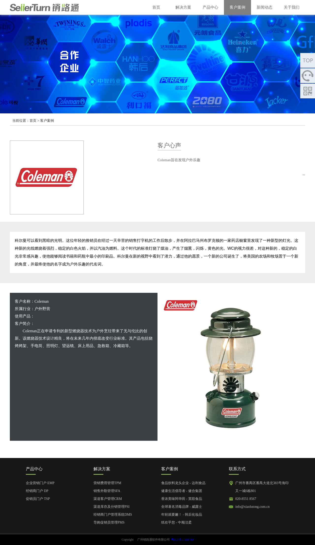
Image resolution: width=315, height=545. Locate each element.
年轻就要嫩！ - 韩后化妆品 (181, 514)
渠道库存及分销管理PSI (111, 507)
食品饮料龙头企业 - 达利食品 (183, 483)
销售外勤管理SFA (107, 491)
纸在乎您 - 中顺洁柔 (176, 522)
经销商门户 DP (37, 491)
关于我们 (291, 7)
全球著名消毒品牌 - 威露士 (181, 507)
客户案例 (237, 7)
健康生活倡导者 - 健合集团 (181, 491)
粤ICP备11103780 (182, 539)
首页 (156, 7)
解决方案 (183, 7)
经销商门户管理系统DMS (113, 514)
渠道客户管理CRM (108, 499)
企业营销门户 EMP (40, 483)
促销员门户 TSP (38, 499)
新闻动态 (264, 7)
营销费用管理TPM (107, 483)
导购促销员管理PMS (109, 522)
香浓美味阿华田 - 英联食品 (181, 499)
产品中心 (210, 7)
